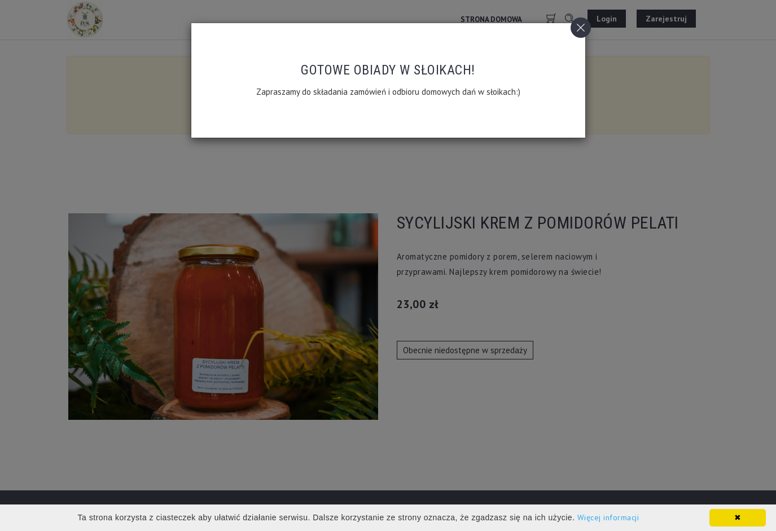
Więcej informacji (608, 517)
